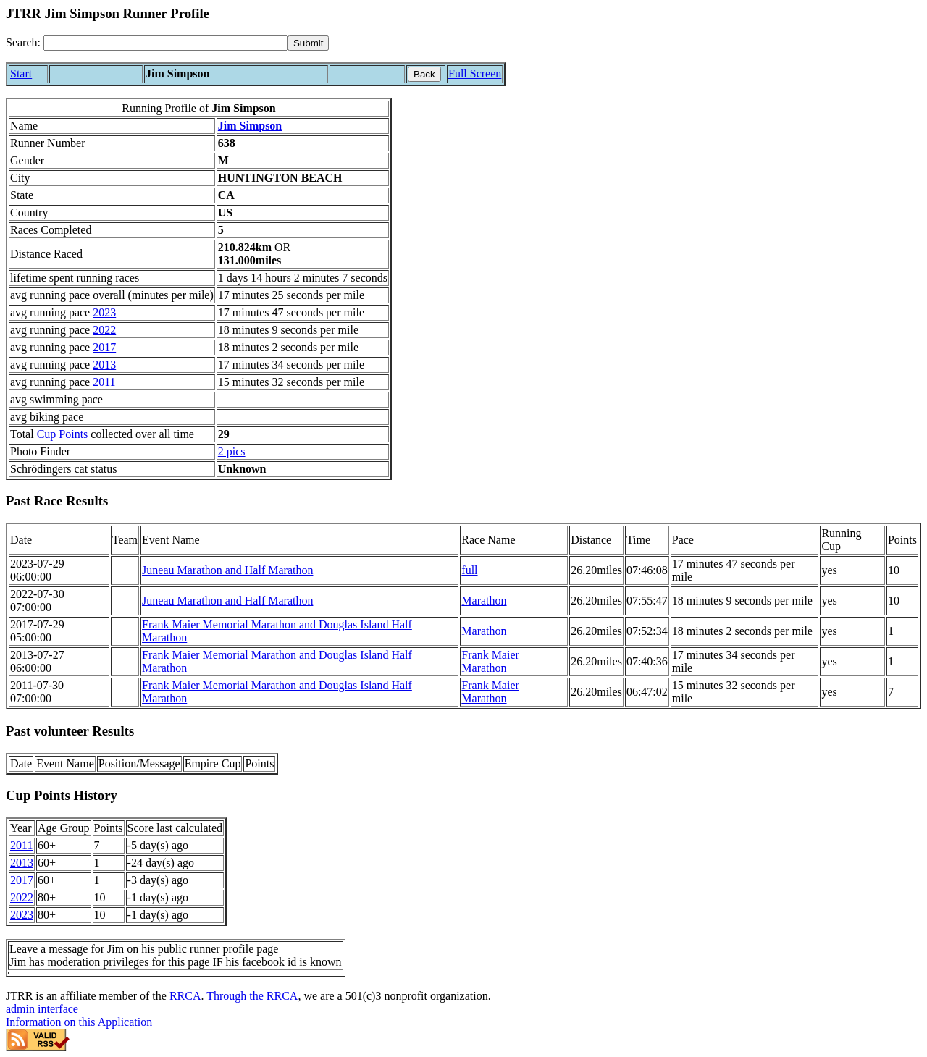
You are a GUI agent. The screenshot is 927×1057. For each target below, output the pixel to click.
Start (21, 73)
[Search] (165, 43)
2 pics (232, 451)
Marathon (483, 600)
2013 (104, 364)
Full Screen (474, 73)
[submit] (308, 43)
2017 (104, 347)
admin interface (42, 1009)
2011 (104, 382)
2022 (104, 330)
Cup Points (62, 434)
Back (424, 74)
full (469, 570)
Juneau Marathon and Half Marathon (227, 570)
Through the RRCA (252, 996)
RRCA (185, 996)
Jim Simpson (250, 125)
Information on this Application (79, 1022)
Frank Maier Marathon (490, 661)
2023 (104, 312)
